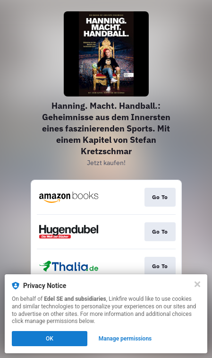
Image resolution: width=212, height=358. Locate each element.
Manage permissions (125, 338)
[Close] (197, 284)
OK (49, 338)
